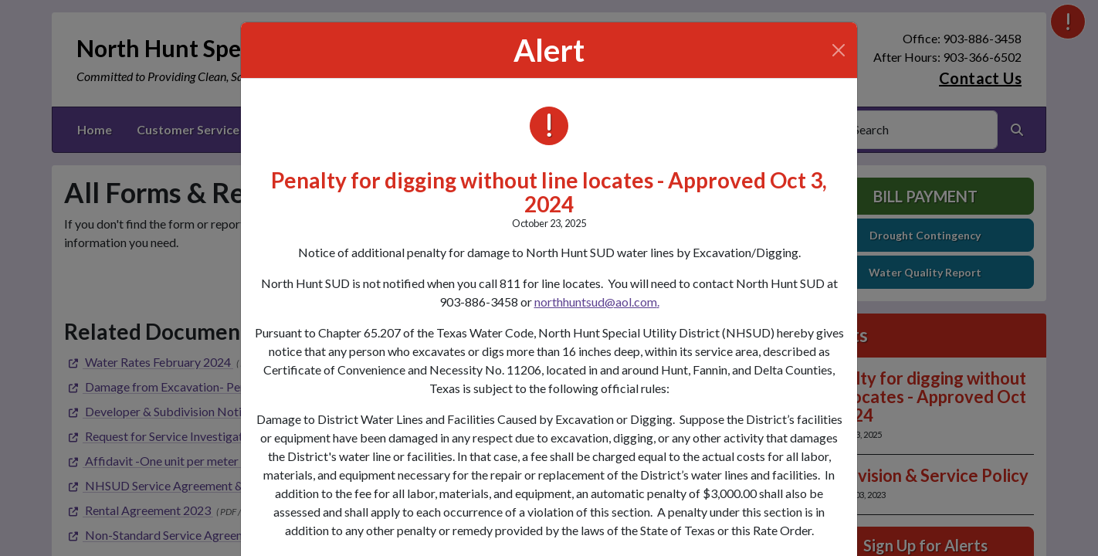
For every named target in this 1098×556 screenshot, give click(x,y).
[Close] (838, 50)
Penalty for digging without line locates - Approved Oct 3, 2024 (549, 192)
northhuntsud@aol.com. (596, 301)
